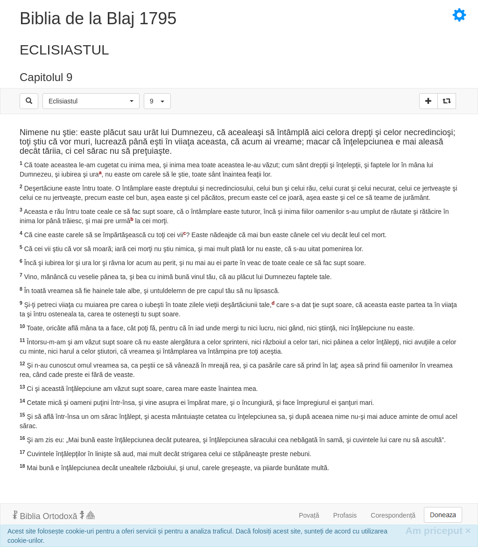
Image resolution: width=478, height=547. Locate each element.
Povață (309, 515)
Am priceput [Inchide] (438, 530)
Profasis (345, 515)
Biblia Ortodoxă (54, 516)
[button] (91, 101)
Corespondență (393, 515)
